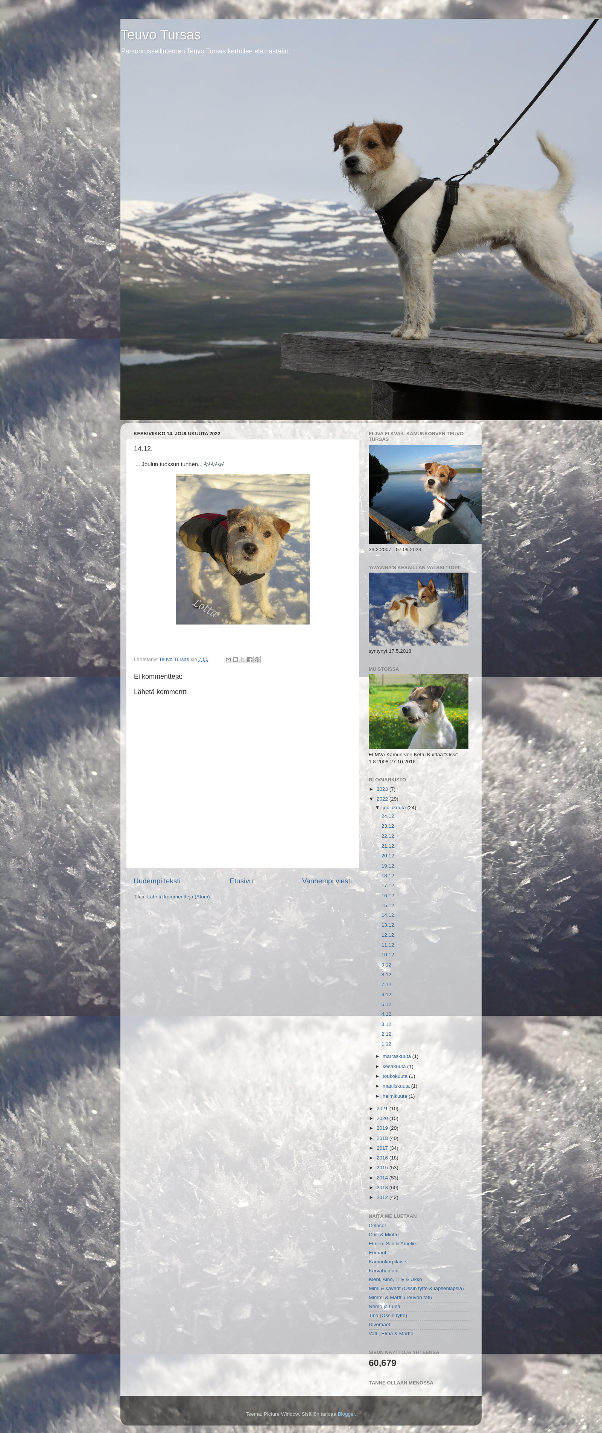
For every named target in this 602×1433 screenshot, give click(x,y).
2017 (383, 1148)
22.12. (389, 836)
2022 (383, 799)
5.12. (387, 1004)
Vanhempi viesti (327, 881)
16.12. (389, 895)
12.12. (389, 935)
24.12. (389, 816)
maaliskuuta (397, 1086)
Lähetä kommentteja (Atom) (178, 897)
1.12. (387, 1044)
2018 (383, 1138)
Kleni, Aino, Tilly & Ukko (395, 1279)
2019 (383, 1128)
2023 (383, 789)
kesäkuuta (395, 1066)
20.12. (389, 856)
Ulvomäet (379, 1324)
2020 (383, 1118)
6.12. (387, 994)
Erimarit (377, 1252)
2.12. (387, 1034)
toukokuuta (396, 1076)
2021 (383, 1108)
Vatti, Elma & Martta (391, 1333)
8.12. (387, 974)
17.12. (389, 885)
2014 (383, 1178)
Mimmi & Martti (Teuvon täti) (400, 1297)
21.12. (389, 846)
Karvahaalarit (384, 1270)
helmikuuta (396, 1096)
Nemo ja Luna (384, 1306)
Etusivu (241, 881)
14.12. (389, 915)
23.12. (389, 826)
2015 (383, 1167)
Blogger (346, 1414)
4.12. (387, 1014)
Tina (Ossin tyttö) (388, 1315)
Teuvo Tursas (160, 35)
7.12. (387, 984)
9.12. (387, 965)
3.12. (387, 1024)
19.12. (389, 866)
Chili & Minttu (384, 1234)
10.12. (389, 954)
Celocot (377, 1225)
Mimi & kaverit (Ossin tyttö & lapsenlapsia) (416, 1288)
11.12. (389, 945)
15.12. (389, 905)
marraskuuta (397, 1056)
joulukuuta (395, 807)
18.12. (389, 875)
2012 (383, 1197)
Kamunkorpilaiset (388, 1261)
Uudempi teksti (157, 881)
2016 (383, 1158)
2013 (383, 1187)
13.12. (389, 925)
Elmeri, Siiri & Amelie (392, 1243)
